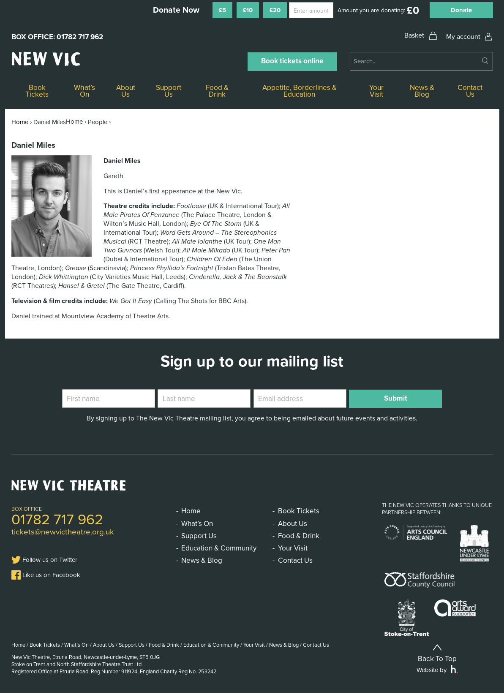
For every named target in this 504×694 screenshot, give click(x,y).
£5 (222, 10)
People (97, 122)
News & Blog (422, 91)
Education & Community (218, 548)
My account (463, 37)
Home (19, 122)
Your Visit (376, 91)
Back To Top (437, 653)
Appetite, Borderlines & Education (299, 91)
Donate (461, 10)
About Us (125, 91)
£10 (248, 10)
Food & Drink (217, 91)
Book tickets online (292, 61)
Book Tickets (37, 91)
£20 (275, 10)
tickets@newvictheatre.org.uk (62, 532)
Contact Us (470, 91)
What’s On (84, 91)
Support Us (168, 91)
